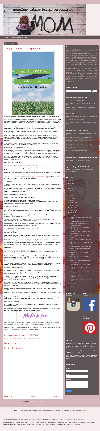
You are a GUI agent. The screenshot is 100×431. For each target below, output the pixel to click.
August (72, 212)
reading (89, 70)
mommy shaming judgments (18, 165)
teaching (74, 78)
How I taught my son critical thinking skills (78, 160)
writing (68, 81)
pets (86, 68)
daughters (68, 55)
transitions (69, 80)
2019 (69, 193)
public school (81, 70)
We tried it (94, 80)
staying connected (29, 338)
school (68, 75)
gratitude (95, 58)
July (71, 215)
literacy (92, 62)
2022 (69, 185)
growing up (70, 60)
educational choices (86, 57)
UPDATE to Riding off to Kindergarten (77, 150)
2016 (69, 200)
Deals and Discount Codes (19, 37)
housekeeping (93, 60)
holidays (86, 60)
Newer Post (8, 396)
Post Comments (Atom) (36, 401)
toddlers (86, 78)
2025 (69, 180)
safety (95, 73)
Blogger (85, 410)
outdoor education (86, 66)
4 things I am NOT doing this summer (79, 264)
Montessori (90, 64)
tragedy (95, 78)
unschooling (82, 80)
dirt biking (78, 55)
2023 (69, 183)
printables (94, 68)
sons (91, 75)
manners (68, 64)
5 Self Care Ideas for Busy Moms (78, 221)
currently (95, 53)
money (84, 64)
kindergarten (69, 62)
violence (88, 80)
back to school (83, 50)
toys (91, 78)
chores (68, 53)
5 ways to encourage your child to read (80, 246)
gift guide (89, 58)
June (71, 283)
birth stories (90, 50)
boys (75, 52)
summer (37, 338)
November (73, 205)
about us (68, 50)
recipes (74, 73)
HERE (37, 322)
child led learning (82, 52)
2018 (69, 195)
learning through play (79, 62)
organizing (78, 66)
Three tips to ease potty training (75, 119)
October (72, 207)
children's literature (92, 52)
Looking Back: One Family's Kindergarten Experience (81, 145)
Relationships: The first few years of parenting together (81, 116)
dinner (73, 55)
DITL (67, 57)
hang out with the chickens (37, 176)
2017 (69, 198)
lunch (95, 62)
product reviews (70, 70)
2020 (69, 190)
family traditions (81, 58)
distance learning (84, 55)
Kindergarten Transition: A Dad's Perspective (78, 137)
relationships (81, 73)
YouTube (72, 81)
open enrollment (70, 66)
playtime (90, 68)
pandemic (94, 66)
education (77, 57)
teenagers (80, 78)
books (72, 52)
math (72, 64)
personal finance (80, 68)
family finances (73, 58)
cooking (74, 53)
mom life (78, 64)
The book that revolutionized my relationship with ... (78, 224)
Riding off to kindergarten (73, 148)
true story (76, 80)
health (76, 60)
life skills (87, 62)
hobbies (11, 338)
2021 (69, 188)
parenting (20, 338)
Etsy (67, 58)
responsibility (89, 73)
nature (15, 338)
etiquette (94, 57)
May (71, 286)
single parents (85, 75)
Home (6, 37)
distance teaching (93, 55)
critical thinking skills (84, 53)
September (73, 210)
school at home (75, 75)
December (73, 202)
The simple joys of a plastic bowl (75, 100)
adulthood (75, 50)
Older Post (58, 396)
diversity (71, 57)
